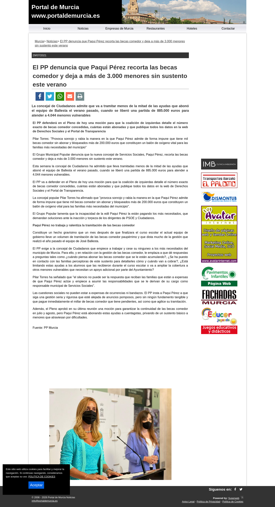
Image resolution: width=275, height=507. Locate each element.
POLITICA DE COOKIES (41, 476)
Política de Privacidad (208, 501)
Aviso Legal (188, 501)
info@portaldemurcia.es (44, 500)
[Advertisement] (110, 359)
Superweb (233, 498)
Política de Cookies (232, 501)
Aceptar (36, 485)
